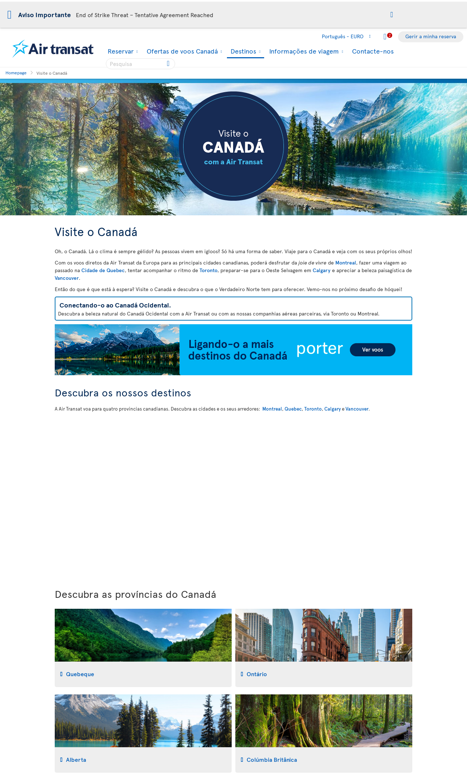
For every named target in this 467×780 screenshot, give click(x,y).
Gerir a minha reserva (430, 36)
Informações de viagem (303, 51)
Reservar (119, 51)
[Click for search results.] (168, 63)
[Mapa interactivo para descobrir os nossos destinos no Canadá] (233, 498)
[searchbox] (140, 63)
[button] (391, 15)
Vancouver (67, 277)
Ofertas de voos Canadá (181, 51)
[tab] (143, 648)
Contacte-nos (373, 50)
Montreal (345, 262)
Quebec (293, 408)
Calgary (322, 270)
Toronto (208, 270)
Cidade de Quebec (103, 270)
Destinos (242, 51)
